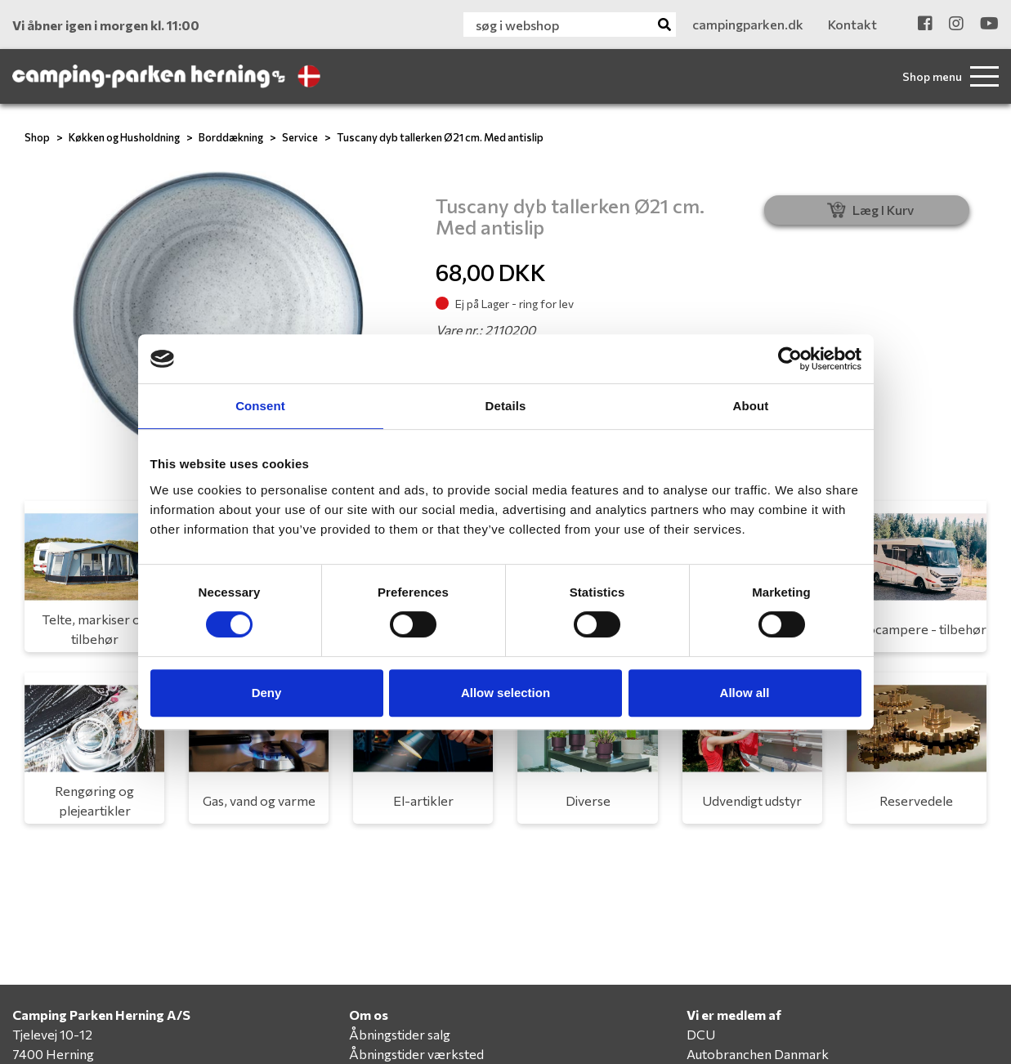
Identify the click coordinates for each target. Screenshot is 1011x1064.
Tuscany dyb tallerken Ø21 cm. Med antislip (440, 137)
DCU (701, 1034)
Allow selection (505, 693)
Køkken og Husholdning (124, 137)
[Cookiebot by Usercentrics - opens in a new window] (789, 358)
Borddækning (231, 137)
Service (300, 137)
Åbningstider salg (399, 1034)
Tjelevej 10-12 (52, 1034)
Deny (267, 693)
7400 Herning (53, 1054)
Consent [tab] (260, 406)
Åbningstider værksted (416, 1054)
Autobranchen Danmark (758, 1054)
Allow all (745, 693)
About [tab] (751, 406)
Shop (37, 137)
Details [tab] (505, 406)
